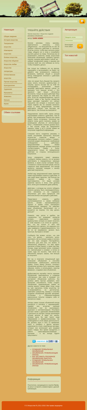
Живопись (7, 96)
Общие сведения (10, 36)
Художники (8, 89)
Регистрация (69, 44)
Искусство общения (11, 61)
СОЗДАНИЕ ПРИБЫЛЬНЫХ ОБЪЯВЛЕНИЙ (42, 350)
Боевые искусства (10, 57)
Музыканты (8, 93)
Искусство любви (10, 64)
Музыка (7, 100)
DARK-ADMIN (38, 38)
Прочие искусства (10, 82)
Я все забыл (69, 46)
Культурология (9, 85)
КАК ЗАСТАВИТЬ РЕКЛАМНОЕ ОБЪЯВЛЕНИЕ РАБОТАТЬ (43, 357)
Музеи (6, 104)
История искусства (11, 40)
